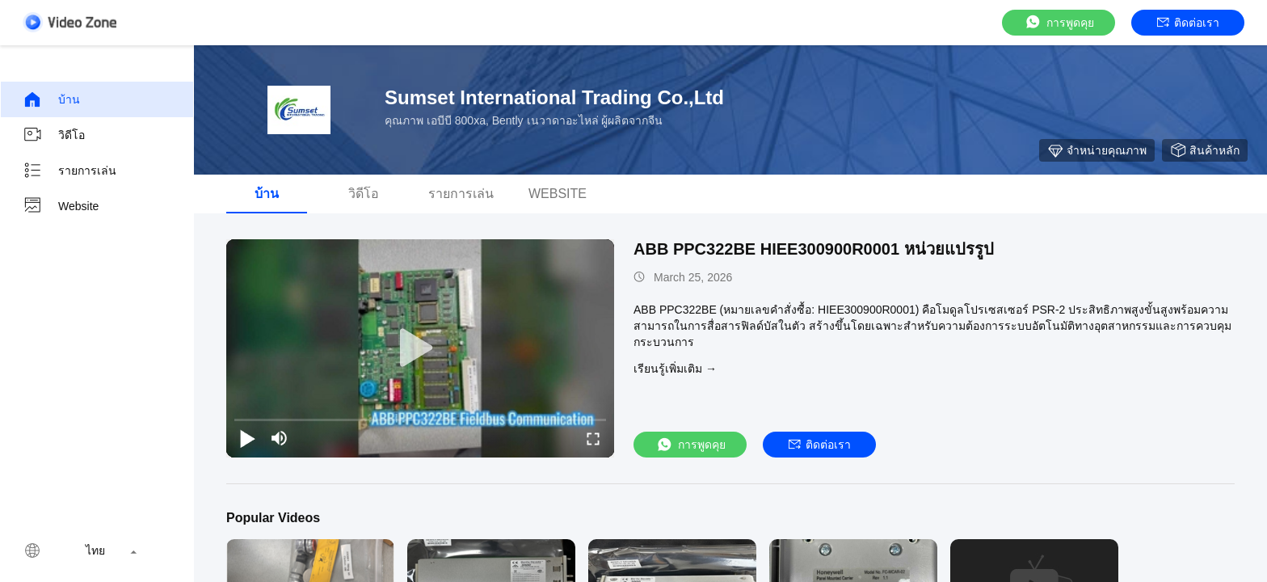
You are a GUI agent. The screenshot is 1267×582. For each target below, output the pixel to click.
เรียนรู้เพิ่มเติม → (675, 368)
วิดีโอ (54, 135)
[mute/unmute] (279, 438)
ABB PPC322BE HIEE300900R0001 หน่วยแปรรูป (814, 249)
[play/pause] (247, 438)
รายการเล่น (69, 170)
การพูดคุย (1059, 22)
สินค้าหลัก (1205, 150)
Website (61, 206)
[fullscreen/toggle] (593, 438)
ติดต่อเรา (1188, 22)
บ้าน (51, 99)
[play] (420, 348)
